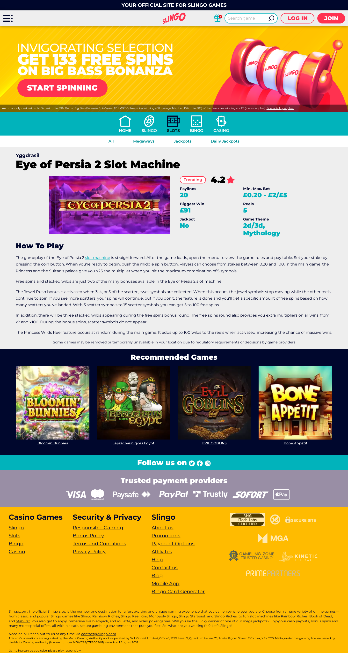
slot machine (97, 257)
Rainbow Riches (294, 616)
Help (157, 559)
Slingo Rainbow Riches (100, 616)
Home (125, 130)
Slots (173, 130)
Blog (157, 575)
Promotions (166, 536)
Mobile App (165, 583)
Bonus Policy (88, 536)
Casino (221, 130)
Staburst (23, 621)
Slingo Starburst (192, 616)
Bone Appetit (295, 443)
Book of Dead (320, 616)
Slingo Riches (225, 616)
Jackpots (182, 141)
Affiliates (162, 551)
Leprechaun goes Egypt (133, 443)
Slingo (149, 130)
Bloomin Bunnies (52, 443)
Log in (298, 18)
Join (331, 18)
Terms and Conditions (99, 544)
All (111, 141)
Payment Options (173, 544)
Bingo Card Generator (178, 591)
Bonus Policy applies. (280, 108)
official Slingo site (50, 611)
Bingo (196, 130)
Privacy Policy (89, 551)
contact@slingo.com (98, 634)
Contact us (165, 567)
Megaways (143, 141)
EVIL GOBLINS (214, 443)
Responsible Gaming (98, 528)
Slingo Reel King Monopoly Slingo (149, 616)
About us (162, 528)
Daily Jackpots (225, 141)
